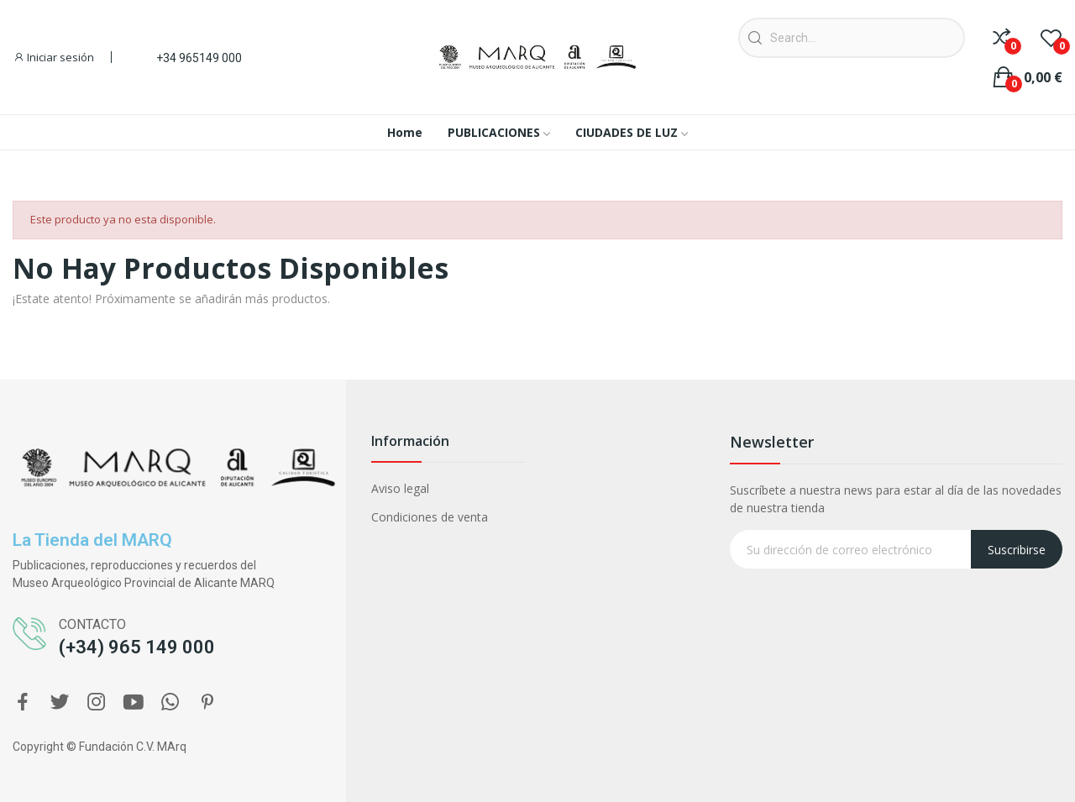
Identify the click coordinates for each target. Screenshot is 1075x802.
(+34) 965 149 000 (137, 647)
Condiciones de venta (429, 517)
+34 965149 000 (199, 58)
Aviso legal (400, 488)
